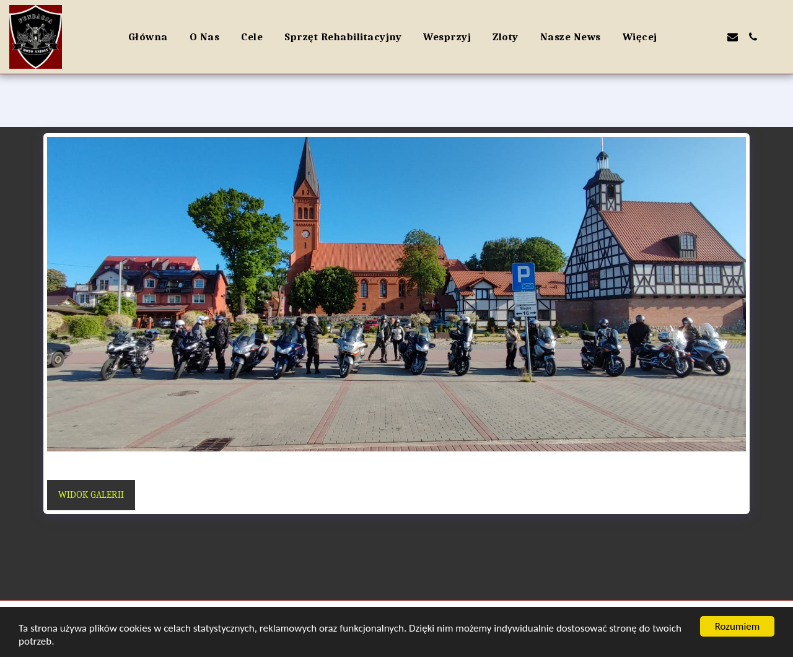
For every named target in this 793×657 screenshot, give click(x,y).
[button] (691, 37)
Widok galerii (91, 494)
